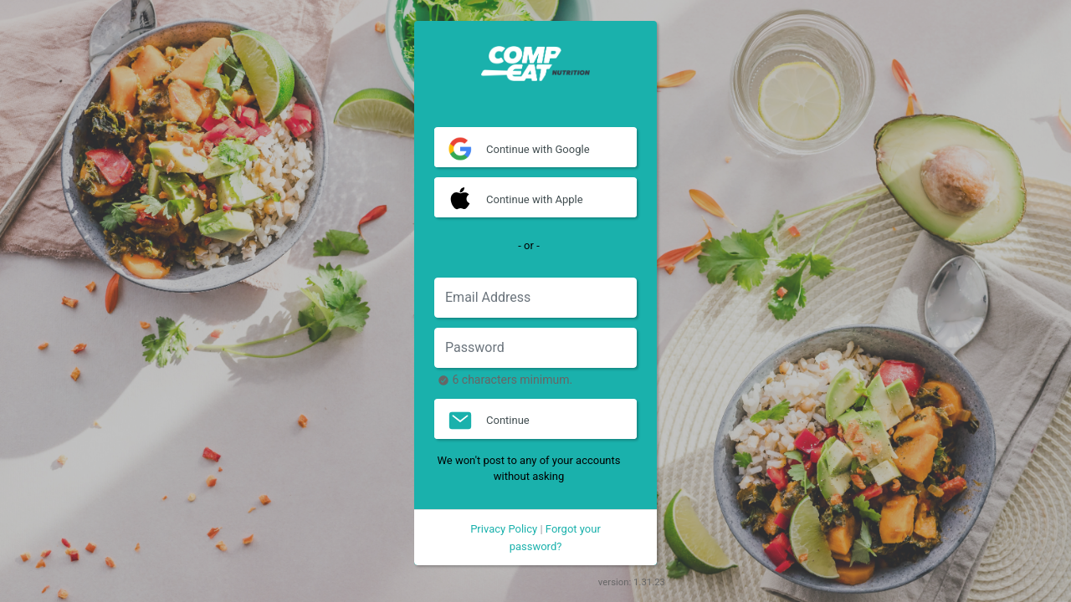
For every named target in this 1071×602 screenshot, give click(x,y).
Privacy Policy (503, 529)
